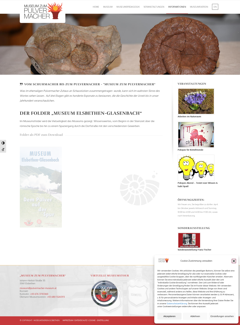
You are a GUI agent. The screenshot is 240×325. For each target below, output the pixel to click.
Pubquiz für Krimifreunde (190, 149)
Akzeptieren (169, 316)
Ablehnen (195, 316)
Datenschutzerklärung (177, 303)
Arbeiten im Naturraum (189, 116)
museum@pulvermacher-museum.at (38, 288)
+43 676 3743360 (39, 293)
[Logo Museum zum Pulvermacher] (43, 7)
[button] (233, 261)
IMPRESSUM (68, 320)
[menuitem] (96, 7)
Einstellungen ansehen (222, 316)
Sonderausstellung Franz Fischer (194, 249)
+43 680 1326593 (56, 296)
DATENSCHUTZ (81, 320)
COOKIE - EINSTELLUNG (99, 320)
